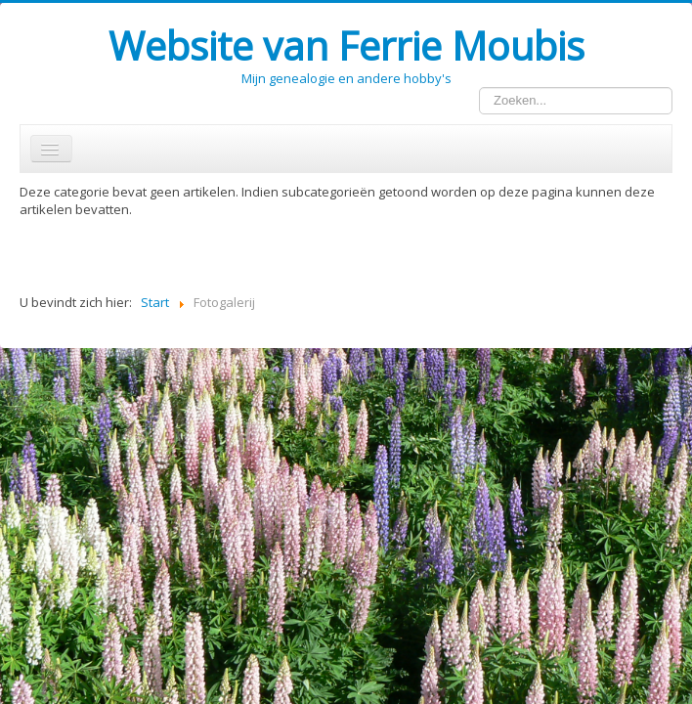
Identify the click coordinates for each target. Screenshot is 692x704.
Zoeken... (479, 87)
